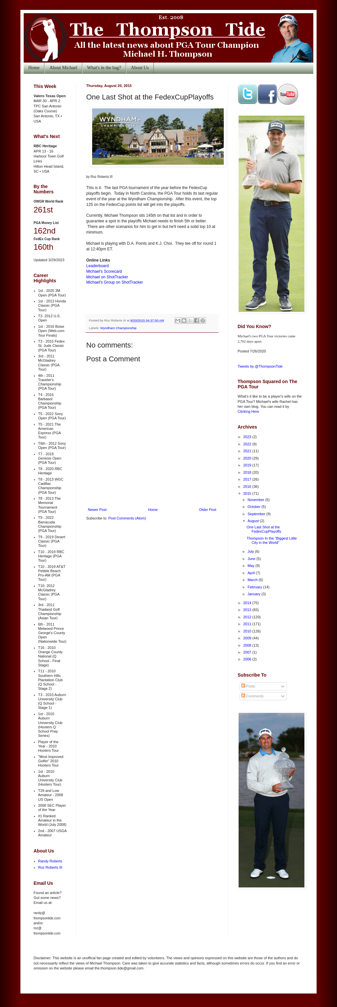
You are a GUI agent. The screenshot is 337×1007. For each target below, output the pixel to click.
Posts (248, 686)
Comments (252, 696)
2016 (247, 487)
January (254, 594)
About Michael (63, 67)
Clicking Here (248, 411)
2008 (247, 645)
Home (33, 67)
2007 (247, 652)
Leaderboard (97, 266)
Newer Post (97, 510)
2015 (247, 493)
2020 (247, 458)
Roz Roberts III (50, 867)
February (255, 587)
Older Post (207, 510)
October (254, 507)
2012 (247, 617)
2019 (247, 465)
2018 (247, 472)
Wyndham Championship (118, 328)
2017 (247, 479)
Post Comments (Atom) (127, 518)
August (253, 521)
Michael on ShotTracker (107, 277)
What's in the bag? (104, 67)
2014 (247, 603)
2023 (247, 437)
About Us (140, 67)
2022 (247, 444)
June (251, 559)
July (251, 551)
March (253, 580)
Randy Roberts (50, 861)
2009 (247, 638)
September (256, 514)
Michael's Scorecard (104, 271)
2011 (247, 624)
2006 (247, 659)
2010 (247, 631)
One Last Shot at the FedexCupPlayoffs (263, 529)
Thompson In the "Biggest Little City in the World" (271, 540)
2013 (247, 610)
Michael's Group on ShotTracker (114, 282)
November (256, 500)
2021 (247, 451)
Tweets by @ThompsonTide (260, 366)
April (251, 573)
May (251, 566)
